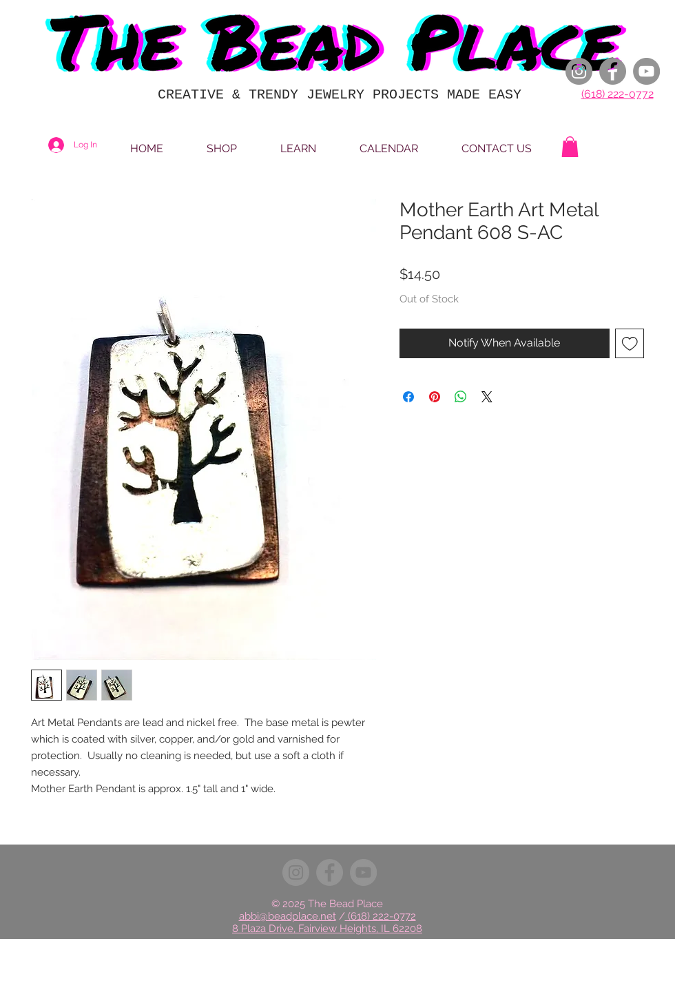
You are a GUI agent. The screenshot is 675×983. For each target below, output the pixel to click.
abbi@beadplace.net (287, 916)
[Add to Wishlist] (630, 343)
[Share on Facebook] (408, 397)
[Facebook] (612, 71)
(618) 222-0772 (617, 94)
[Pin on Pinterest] (434, 397)
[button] (570, 146)
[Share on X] (487, 397)
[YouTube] (646, 71)
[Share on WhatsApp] (461, 397)
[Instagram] (578, 71)
